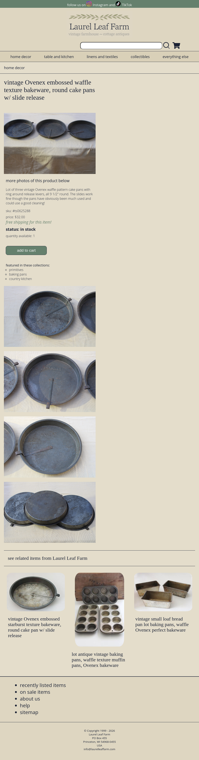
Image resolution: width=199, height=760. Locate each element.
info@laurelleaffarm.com (99, 749)
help (25, 705)
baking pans (18, 274)
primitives (16, 269)
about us (30, 698)
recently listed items (43, 685)
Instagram (100, 5)
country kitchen (20, 279)
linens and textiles (102, 56)
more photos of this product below (37, 180)
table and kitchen (59, 56)
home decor (20, 56)
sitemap (29, 712)
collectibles (140, 56)
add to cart (26, 250)
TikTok (127, 5)
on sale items (35, 691)
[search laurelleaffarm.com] (167, 45)
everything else (176, 56)
